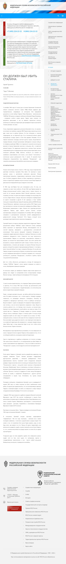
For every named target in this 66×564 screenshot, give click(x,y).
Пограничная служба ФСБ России (35, 522)
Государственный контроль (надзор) (36, 505)
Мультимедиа (29, 543)
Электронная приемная (14, 508)
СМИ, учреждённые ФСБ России (34, 532)
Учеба (27, 494)
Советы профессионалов (32, 501)
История (27, 498)
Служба (27, 491)
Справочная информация (33, 487)
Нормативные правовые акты (34, 518)
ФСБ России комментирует (33, 515)
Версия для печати (12, 502)
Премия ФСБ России (31, 508)
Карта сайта (28, 546)
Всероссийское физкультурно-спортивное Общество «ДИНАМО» (52, 482)
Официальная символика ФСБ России (36, 511)
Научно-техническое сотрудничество (36, 529)
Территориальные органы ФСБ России (36, 539)
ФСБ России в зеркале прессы (34, 536)
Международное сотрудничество (35, 525)
